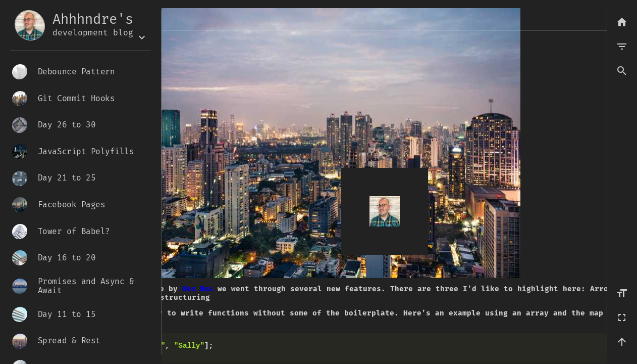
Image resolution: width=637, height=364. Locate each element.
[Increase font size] (622, 293)
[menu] (622, 46)
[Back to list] (622, 22)
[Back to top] (622, 342)
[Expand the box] (142, 37)
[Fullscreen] (622, 317)
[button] (622, 71)
